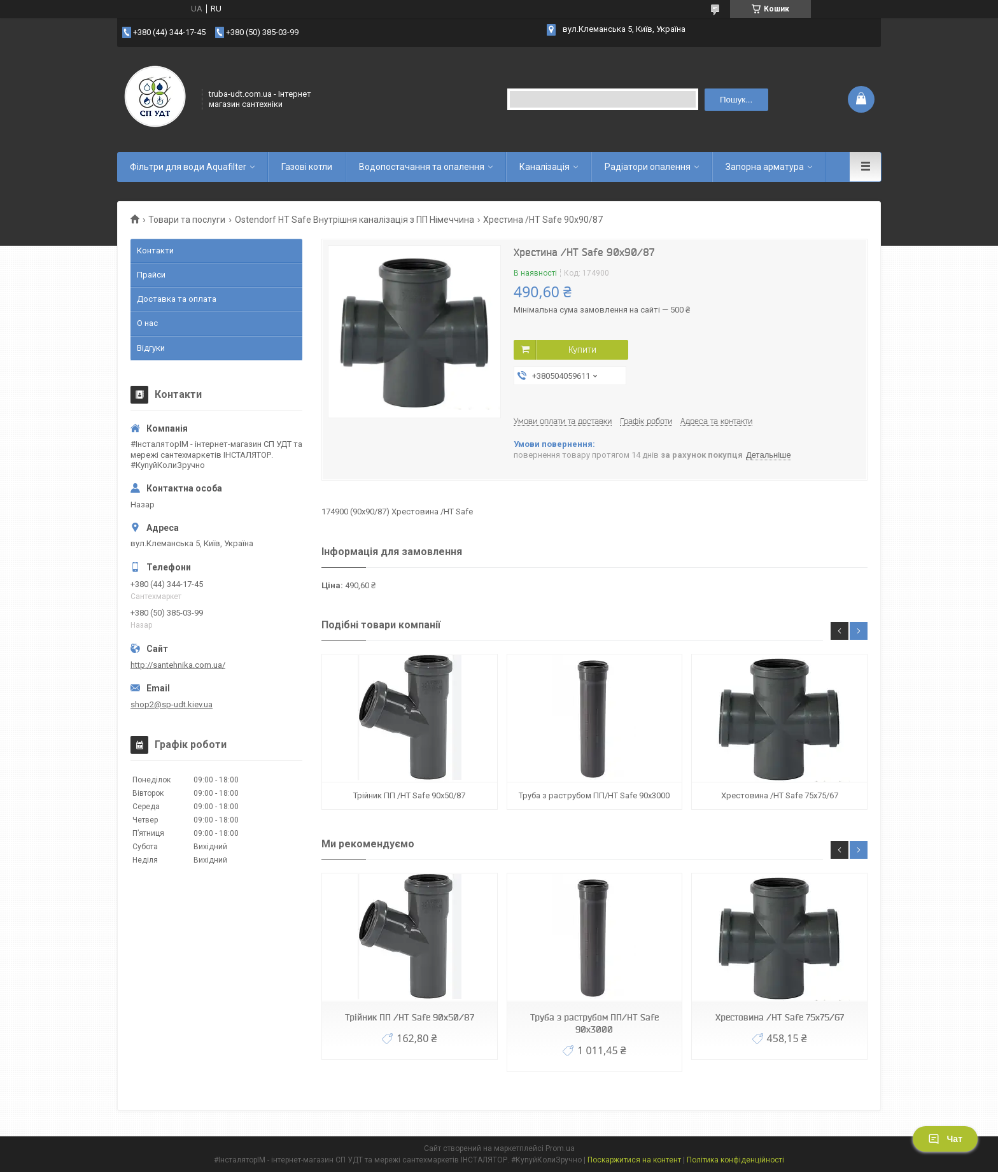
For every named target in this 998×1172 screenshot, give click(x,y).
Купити (582, 349)
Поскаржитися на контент (634, 1159)
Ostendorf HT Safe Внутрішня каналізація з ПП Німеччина (354, 220)
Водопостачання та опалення (421, 167)
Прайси (151, 274)
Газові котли (306, 167)
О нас (147, 323)
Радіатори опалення (648, 167)
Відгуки (151, 348)
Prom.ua (560, 1148)
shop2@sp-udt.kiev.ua (171, 704)
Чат (945, 1139)
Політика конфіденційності (735, 1159)
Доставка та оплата (176, 299)
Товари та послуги (186, 220)
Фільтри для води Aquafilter (188, 167)
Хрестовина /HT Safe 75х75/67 (779, 795)
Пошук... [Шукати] (736, 99)
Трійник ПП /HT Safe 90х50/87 (409, 795)
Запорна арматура (765, 167)
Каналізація (544, 167)
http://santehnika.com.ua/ (177, 665)
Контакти (155, 250)
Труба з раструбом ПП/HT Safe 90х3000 (594, 795)
